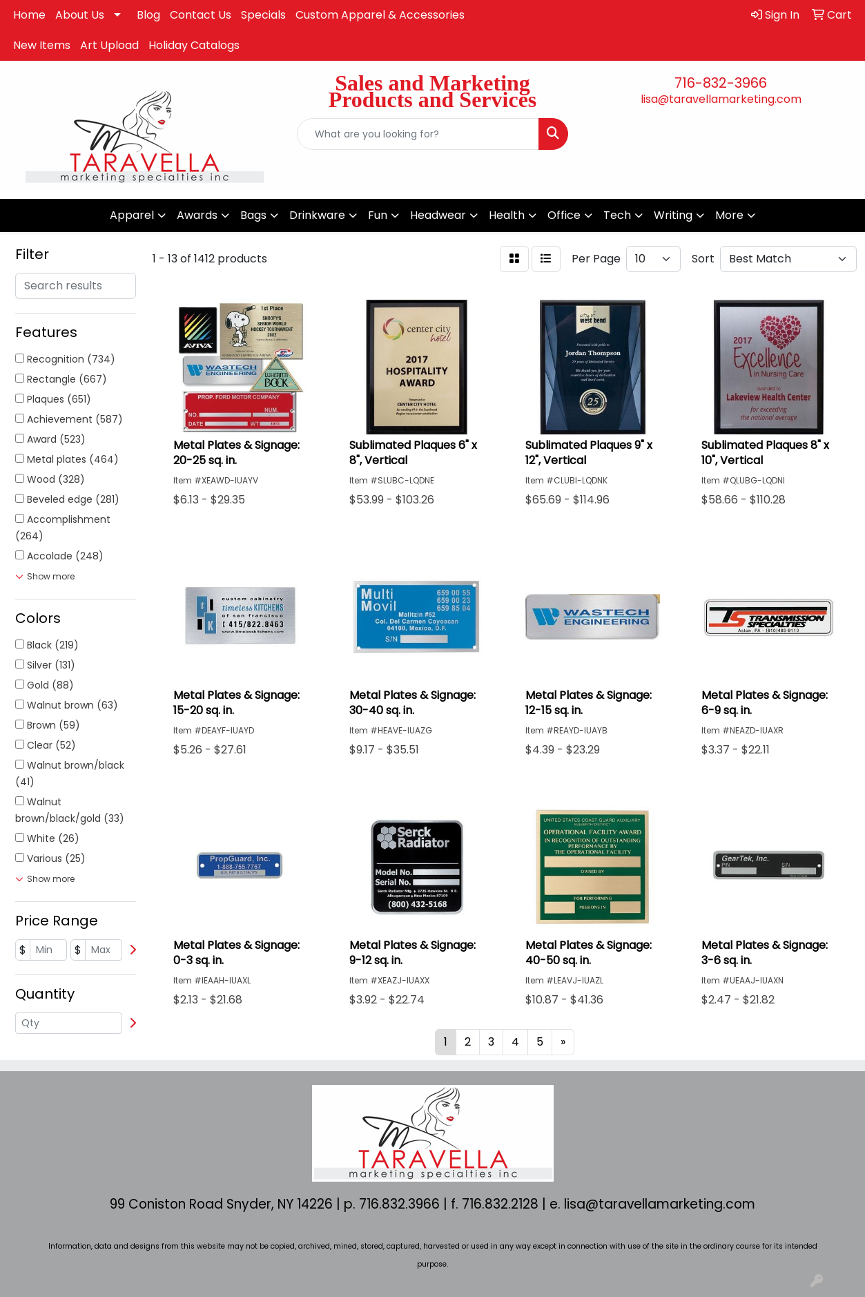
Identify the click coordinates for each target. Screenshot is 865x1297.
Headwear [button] (438, 215)
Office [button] (564, 215)
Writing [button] (673, 215)
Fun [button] (377, 215)
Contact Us (200, 15)
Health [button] (507, 215)
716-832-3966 (720, 83)
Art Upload (109, 45)
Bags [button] (253, 215)
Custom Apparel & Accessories (380, 15)
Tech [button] (617, 215)
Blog (148, 15)
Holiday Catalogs (194, 45)
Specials (263, 15)
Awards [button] (197, 215)
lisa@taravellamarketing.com (721, 99)
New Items (41, 45)
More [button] (729, 215)
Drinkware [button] (317, 215)
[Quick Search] (418, 134)
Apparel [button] (132, 215)
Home (29, 15)
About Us (79, 15)
